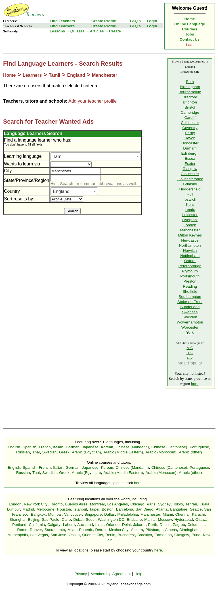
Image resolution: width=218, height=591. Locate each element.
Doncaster (190, 143)
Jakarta (139, 524)
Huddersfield (190, 189)
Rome (22, 530)
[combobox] (95, 156)
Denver (36, 530)
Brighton (190, 102)
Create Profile (103, 21)
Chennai (182, 514)
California (37, 524)
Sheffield (190, 291)
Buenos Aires (76, 504)
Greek (64, 452)
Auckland (85, 524)
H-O (189, 353)
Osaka (74, 535)
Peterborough (190, 266)
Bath (190, 82)
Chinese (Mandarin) (132, 447)
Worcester (189, 327)
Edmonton (163, 535)
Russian (23, 452)
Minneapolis (17, 535)
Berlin (110, 535)
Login (152, 21)
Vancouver (73, 514)
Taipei (94, 509)
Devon (190, 138)
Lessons (57, 31)
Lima (99, 524)
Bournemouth (190, 92)
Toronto (56, 504)
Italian (58, 447)
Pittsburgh (154, 530)
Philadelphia (127, 514)
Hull (190, 194)
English (14, 447)
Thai (36, 452)
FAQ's (135, 21)
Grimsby (190, 184)
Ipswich (190, 199)
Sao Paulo (50, 519)
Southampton (190, 297)
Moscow (165, 519)
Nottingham (190, 256)
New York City (35, 504)
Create (115, 31)
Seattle (196, 509)
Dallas (109, 514)
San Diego (144, 509)
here (195, 383)
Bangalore (178, 509)
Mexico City (119, 530)
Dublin (165, 524)
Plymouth (190, 271)
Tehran (191, 504)
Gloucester (190, 174)
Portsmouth (190, 276)
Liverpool (190, 220)
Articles (97, 31)
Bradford (190, 97)
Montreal (97, 504)
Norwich (190, 250)
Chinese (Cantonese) (169, 447)
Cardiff (189, 117)
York (190, 332)
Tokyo (178, 504)
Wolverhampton (190, 322)
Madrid (28, 509)
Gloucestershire (190, 179)
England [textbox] (61, 191)
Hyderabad (183, 519)
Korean (107, 447)
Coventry (189, 128)
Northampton (190, 245)
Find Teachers (62, 21)
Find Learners (62, 26)
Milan (72, 530)
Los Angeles (117, 504)
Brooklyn (144, 535)
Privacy (80, 574)
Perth (152, 524)
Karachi (198, 514)
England (76, 75)
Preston (189, 281)
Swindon (190, 317)
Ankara (137, 530)
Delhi (126, 524)
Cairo (66, 519)
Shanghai (17, 519)
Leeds (190, 210)
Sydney (164, 504)
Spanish (29, 447)
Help (138, 574)
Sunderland (190, 307)
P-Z (190, 358)
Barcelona (124, 509)
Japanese (90, 447)
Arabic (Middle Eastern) (123, 452)
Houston (64, 509)
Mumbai (55, 514)
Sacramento (55, 530)
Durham (189, 148)
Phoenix (86, 530)
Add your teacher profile (92, 101)
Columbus (195, 524)
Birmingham (190, 87)
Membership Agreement (111, 574)
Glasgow (190, 169)
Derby (190, 133)
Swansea (190, 312)
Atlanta (162, 509)
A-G (189, 348)
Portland (19, 524)
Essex (190, 158)
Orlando (113, 524)
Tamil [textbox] (58, 156)
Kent (190, 204)
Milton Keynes (190, 235)
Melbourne (45, 509)
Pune (196, 535)
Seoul (90, 519)
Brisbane (134, 519)
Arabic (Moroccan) (161, 452)
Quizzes (77, 31)
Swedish (49, 452)
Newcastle (189, 240)
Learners (32, 75)
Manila (149, 519)
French (45, 447)
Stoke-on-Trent (189, 302)
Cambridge (190, 112)
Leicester (190, 215)
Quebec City (92, 535)
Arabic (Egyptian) (86, 452)
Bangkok (38, 514)
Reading (190, 286)
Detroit (100, 530)
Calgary (53, 524)
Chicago (137, 504)
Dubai (78, 519)
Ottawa (201, 519)
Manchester (104, 75)
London (190, 225)
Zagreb (179, 524)
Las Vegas (39, 535)
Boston (108, 509)
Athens (171, 530)
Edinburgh (190, 153)
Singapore (93, 514)
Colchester (190, 123)
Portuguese (199, 447)
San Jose (58, 535)
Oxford (190, 261)
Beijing (33, 519)
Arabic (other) (190, 452)
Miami (168, 514)
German (72, 447)
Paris (151, 504)
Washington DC (111, 519)
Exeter (190, 163)
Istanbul (80, 509)
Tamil (54, 75)
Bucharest (126, 535)
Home (190, 19)
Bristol (190, 107)
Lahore (69, 524)
